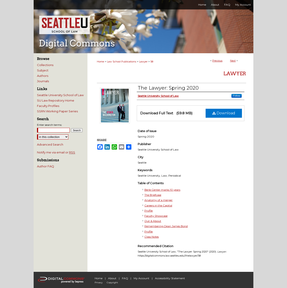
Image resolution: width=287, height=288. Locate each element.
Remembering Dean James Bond (166, 226)
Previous (217, 60)
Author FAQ (45, 166)
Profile (148, 210)
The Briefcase (152, 195)
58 (151, 61)
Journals (43, 81)
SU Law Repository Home (55, 100)
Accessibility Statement (170, 278)
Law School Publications (121, 61)
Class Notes (151, 236)
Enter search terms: (49, 124)
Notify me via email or (56, 152)
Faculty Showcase (155, 215)
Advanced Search (50, 144)
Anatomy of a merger (158, 200)
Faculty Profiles (48, 106)
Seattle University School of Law (60, 95)
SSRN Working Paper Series (57, 111)
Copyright (112, 282)
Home (100, 61)
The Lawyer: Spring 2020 (168, 88)
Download (223, 113)
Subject (42, 70)
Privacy (98, 282)
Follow (236, 95)
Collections (45, 65)
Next (233, 60)
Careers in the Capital (158, 205)
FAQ (125, 278)
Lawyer (143, 61)
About (112, 278)
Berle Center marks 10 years (162, 189)
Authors (42, 76)
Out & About (152, 221)
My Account (141, 278)
